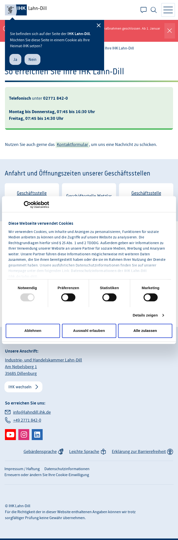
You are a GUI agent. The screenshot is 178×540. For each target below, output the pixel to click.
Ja (15, 59)
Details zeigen (145, 315)
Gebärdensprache (40, 451)
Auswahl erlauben (89, 330)
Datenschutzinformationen (66, 468)
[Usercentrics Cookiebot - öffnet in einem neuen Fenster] (27, 204)
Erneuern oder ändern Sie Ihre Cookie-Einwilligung (46, 474)
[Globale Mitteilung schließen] (169, 31)
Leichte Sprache (84, 451)
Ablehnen (32, 330)
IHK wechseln (19, 386)
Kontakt (143, 10)
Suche (153, 10)
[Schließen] (98, 25)
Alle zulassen (145, 330)
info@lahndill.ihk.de (32, 412)
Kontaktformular (72, 144)
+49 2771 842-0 (27, 420)
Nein (32, 59)
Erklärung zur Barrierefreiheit (139, 451)
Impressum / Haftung (22, 468)
